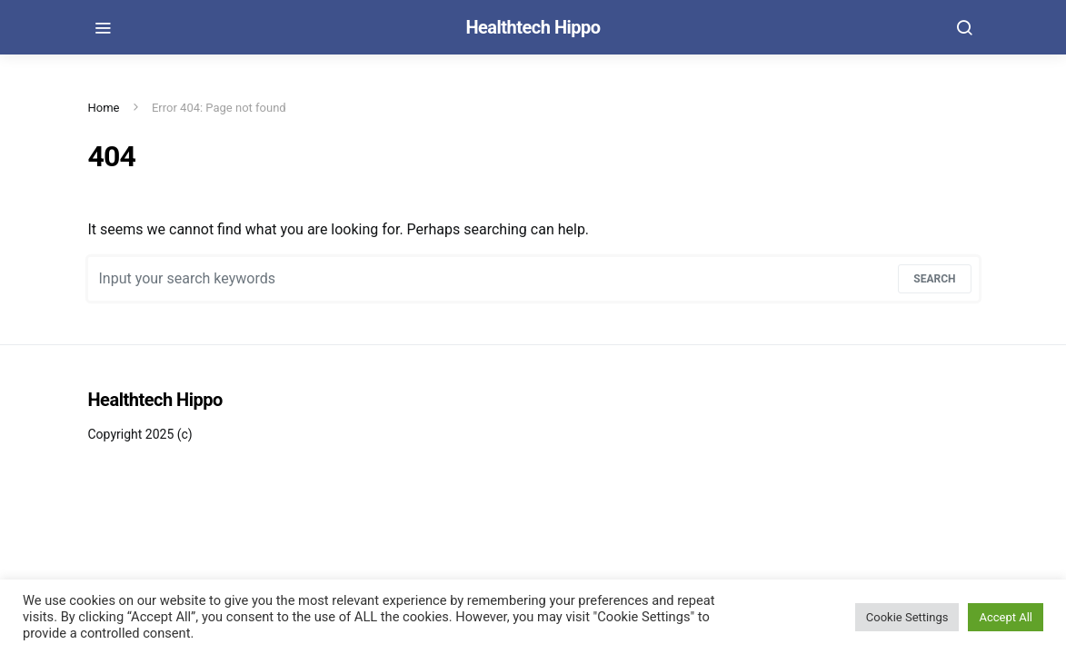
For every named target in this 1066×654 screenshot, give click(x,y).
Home (104, 107)
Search (934, 278)
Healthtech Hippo (532, 27)
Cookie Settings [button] (907, 617)
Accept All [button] (1005, 617)
